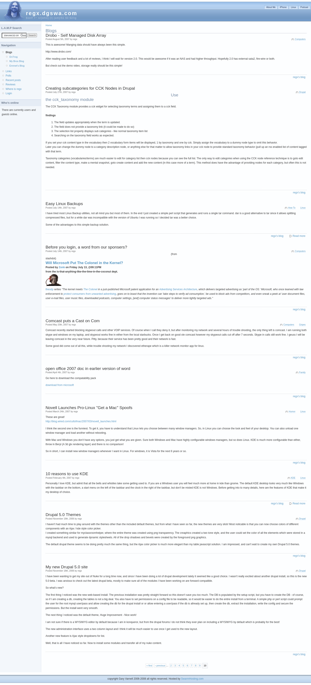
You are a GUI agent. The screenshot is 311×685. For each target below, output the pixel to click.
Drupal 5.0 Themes (63, 514)
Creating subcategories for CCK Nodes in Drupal (90, 88)
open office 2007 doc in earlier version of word (88, 368)
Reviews (10, 84)
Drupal (302, 92)
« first (149, 665)
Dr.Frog (13, 57)
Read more (299, 235)
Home (49, 25)
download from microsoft (60, 385)
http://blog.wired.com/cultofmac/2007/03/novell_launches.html (81, 421)
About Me (271, 7)
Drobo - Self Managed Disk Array (76, 35)
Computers (300, 39)
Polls (8, 75)
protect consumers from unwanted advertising (89, 293)
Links (9, 71)
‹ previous (160, 665)
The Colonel (90, 289)
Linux (293, 7)
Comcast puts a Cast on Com (73, 321)
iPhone (283, 7)
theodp (50, 289)
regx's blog (299, 77)
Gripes (302, 324)
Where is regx (14, 89)
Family (302, 372)
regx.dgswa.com (51, 13)
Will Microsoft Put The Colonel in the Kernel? (84, 263)
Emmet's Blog (16, 65)
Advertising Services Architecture (178, 289)
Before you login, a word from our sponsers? (86, 247)
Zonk (62, 267)
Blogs (9, 52)
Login (9, 93)
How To (291, 208)
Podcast (304, 7)
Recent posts (13, 80)
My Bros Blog (16, 61)
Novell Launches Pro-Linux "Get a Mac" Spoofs (89, 407)
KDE (293, 478)
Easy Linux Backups (64, 203)
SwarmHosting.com (192, 678)
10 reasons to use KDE (67, 474)
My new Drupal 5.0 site (67, 567)
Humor (292, 411)
